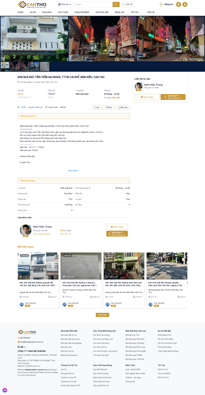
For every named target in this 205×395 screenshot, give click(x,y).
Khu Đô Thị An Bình (165, 339)
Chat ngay (117, 227)
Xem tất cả (65, 234)
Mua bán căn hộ (67, 351)
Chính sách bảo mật (101, 382)
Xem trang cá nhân (42, 234)
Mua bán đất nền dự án (70, 339)
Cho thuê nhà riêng (101, 355)
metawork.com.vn (32, 366)
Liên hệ (64, 369)
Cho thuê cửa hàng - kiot (103, 339)
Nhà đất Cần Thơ (132, 335)
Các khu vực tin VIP (68, 377)
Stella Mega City (164, 335)
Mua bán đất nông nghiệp (71, 343)
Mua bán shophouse (69, 355)
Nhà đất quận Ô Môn (134, 355)
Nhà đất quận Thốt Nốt (135, 359)
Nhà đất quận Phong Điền (136, 351)
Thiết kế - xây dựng (133, 377)
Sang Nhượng (81, 12)
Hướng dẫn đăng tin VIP (70, 385)
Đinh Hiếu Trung (42, 226)
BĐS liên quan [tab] (26, 246)
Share (108, 107)
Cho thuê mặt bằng (101, 343)
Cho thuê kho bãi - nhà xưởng (105, 351)
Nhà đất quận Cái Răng (135, 343)
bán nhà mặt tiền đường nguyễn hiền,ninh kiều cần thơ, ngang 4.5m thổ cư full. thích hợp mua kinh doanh (166, 285)
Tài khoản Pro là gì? (69, 382)
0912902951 (24, 338)
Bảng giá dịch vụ (67, 373)
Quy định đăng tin (100, 369)
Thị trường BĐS (164, 373)
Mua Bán (47, 12)
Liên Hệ (151, 12)
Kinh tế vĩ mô (163, 369)
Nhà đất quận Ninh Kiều (135, 339)
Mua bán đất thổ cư (69, 335)
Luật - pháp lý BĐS (133, 369)
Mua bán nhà (66, 347)
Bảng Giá (119, 12)
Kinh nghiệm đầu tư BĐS (135, 373)
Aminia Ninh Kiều (165, 347)
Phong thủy (130, 382)
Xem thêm (73, 170)
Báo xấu (122, 107)
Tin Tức (136, 12)
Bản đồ (128, 4)
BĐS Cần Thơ (163, 377)
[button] (187, 282)
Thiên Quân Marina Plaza (168, 351)
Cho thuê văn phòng (101, 335)
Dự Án (33, 12)
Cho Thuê (63, 12)
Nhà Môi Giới (102, 12)
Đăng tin (166, 4)
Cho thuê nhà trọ (100, 347)
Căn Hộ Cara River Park (167, 343)
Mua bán (39, 107)
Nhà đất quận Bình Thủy (135, 347)
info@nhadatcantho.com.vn (30, 342)
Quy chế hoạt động (100, 373)
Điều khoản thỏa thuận (102, 377)
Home (20, 12)
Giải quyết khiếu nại (101, 385)
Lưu (96, 107)
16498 (23, 107)
